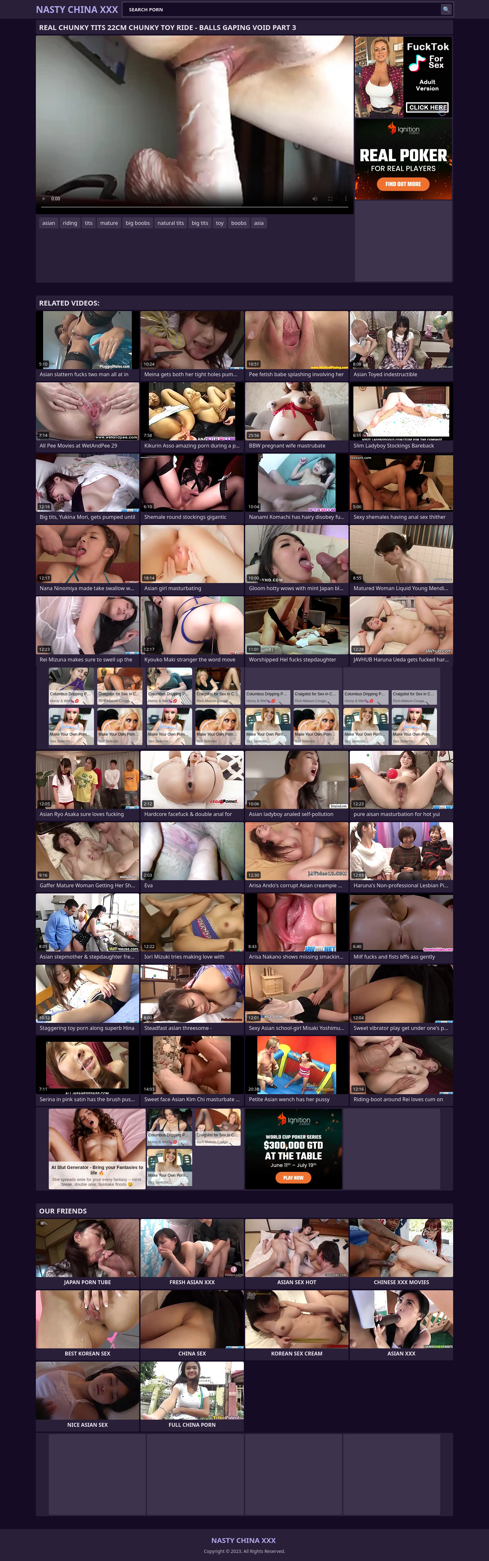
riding (70, 223)
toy (220, 223)
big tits (200, 223)
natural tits (171, 223)
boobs (238, 223)
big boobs (138, 223)
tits (88, 223)
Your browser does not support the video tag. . (195, 124)
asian (48, 223)
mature (109, 223)
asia (259, 223)
